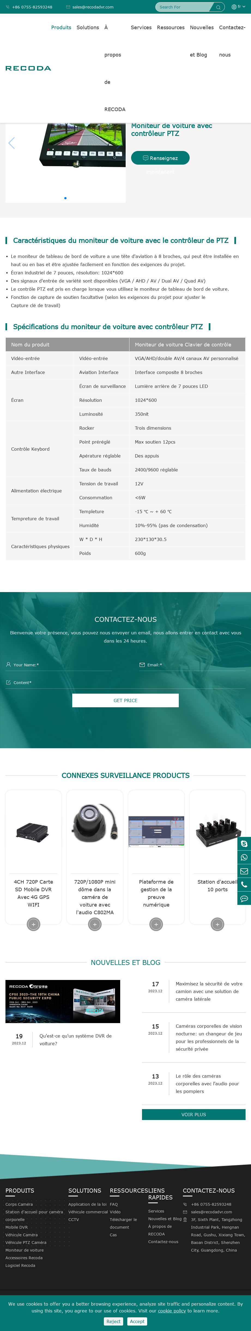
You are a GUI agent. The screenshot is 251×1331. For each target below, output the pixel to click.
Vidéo (115, 1212)
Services (141, 27)
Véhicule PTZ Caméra (25, 1242)
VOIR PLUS (194, 1114)
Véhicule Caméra (21, 1234)
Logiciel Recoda (20, 1265)
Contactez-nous (232, 41)
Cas (113, 1234)
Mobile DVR (16, 1227)
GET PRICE (125, 700)
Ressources (171, 27)
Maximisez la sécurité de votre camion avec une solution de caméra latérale (209, 991)
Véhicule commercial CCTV (88, 1216)
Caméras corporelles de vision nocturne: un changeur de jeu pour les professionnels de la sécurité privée (209, 1037)
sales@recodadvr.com (90, 7)
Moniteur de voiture (24, 1250)
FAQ (114, 1204)
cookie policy (172, 1310)
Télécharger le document (123, 1223)
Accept (137, 1321)
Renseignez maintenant (160, 160)
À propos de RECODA (114, 68)
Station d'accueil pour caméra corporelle (34, 1216)
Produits (61, 27)
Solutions (88, 27)
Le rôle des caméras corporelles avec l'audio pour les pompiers (207, 1084)
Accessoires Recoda (24, 1257)
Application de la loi (87, 1204)
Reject (113, 1321)
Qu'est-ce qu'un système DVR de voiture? (76, 1039)
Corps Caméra (19, 1204)
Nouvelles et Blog (202, 41)
